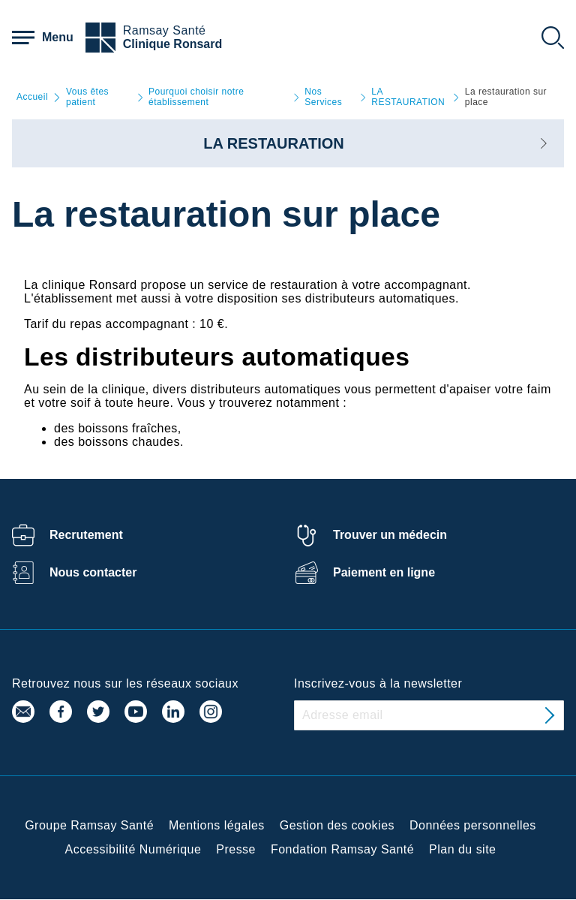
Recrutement (86, 534)
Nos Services (323, 97)
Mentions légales (217, 825)
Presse (236, 849)
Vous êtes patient (87, 97)
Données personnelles (473, 825)
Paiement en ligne (384, 572)
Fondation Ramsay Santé (342, 849)
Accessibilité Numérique (133, 849)
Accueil (32, 97)
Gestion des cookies (337, 825)
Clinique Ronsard (172, 44)
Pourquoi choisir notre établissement (196, 97)
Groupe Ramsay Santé (89, 825)
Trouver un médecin (390, 534)
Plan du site (462, 849)
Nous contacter (93, 572)
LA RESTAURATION (408, 97)
